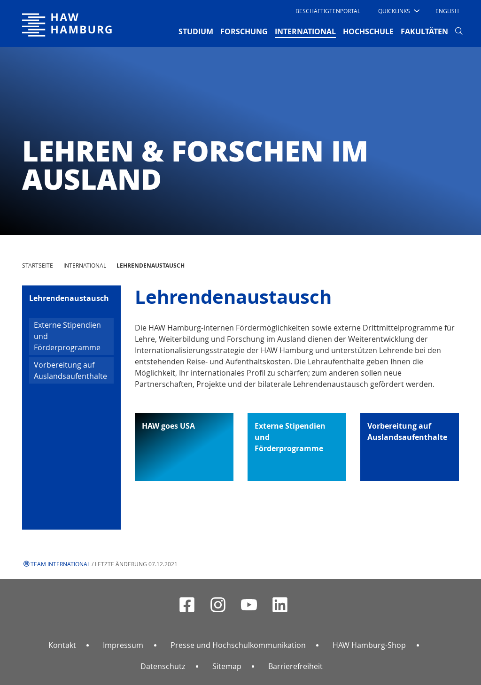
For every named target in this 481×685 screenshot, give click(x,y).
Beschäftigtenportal (327, 11)
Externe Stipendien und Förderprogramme (67, 336)
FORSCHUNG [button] (244, 31)
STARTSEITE (37, 265)
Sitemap (226, 666)
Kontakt (62, 645)
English (447, 11)
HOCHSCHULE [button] (368, 31)
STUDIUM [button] (195, 31)
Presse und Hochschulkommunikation (238, 645)
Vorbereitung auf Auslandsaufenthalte (70, 370)
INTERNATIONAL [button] (305, 31)
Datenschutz (162, 666)
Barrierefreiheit (295, 666)
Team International (60, 564)
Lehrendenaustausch (69, 298)
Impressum (123, 645)
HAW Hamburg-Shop (369, 645)
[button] (398, 11)
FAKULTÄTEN (424, 31)
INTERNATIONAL (84, 265)
